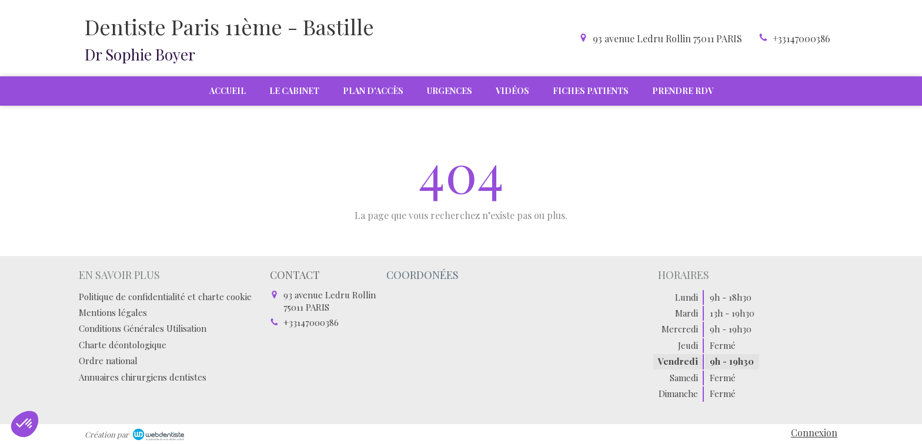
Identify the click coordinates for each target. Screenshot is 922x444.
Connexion (814, 432)
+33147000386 (801, 38)
